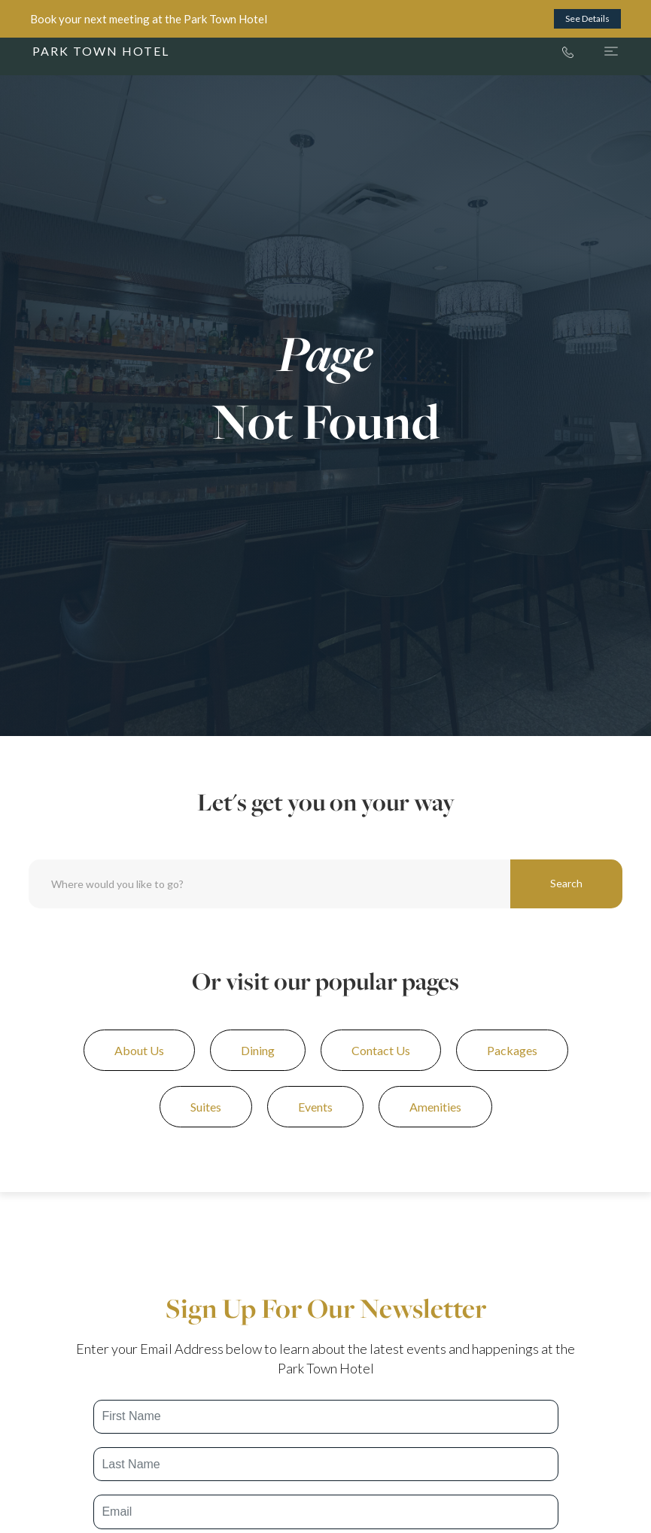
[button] (596, 51)
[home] (100, 51)
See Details (587, 18)
